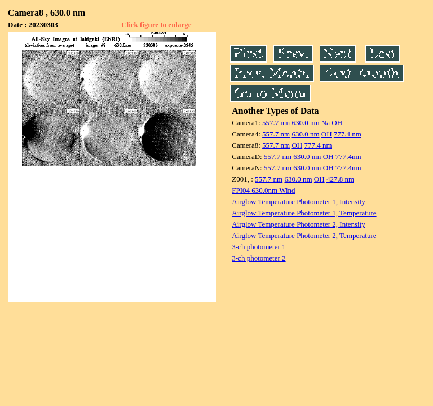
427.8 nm (340, 179)
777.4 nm (347, 134)
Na (325, 122)
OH (337, 122)
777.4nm (348, 156)
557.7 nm (276, 122)
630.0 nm (305, 122)
